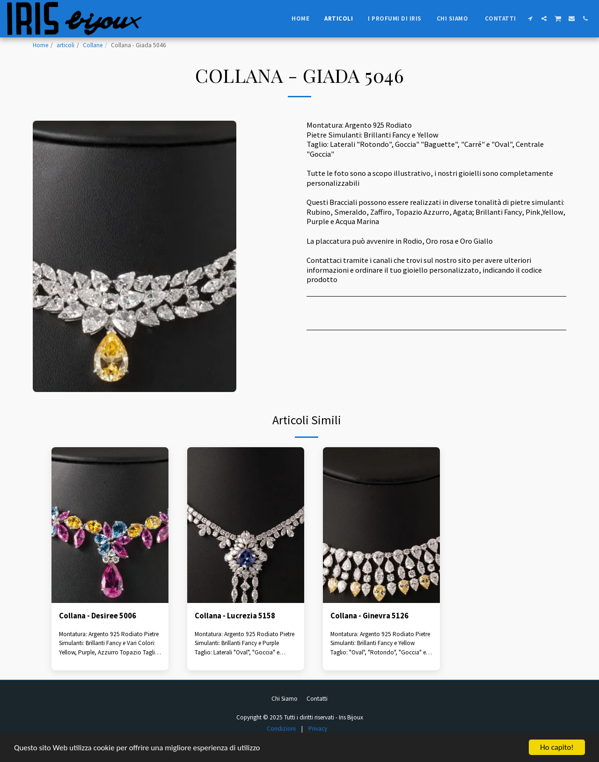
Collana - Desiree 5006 (97, 616)
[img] (109, 525)
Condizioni (281, 729)
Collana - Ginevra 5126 (369, 616)
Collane (92, 45)
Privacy (317, 729)
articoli (65, 45)
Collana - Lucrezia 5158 (235, 616)
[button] (530, 18)
